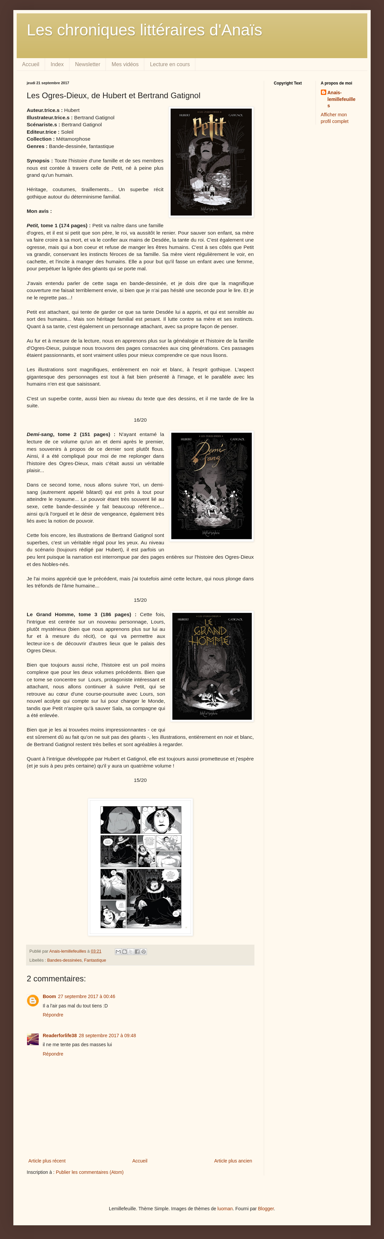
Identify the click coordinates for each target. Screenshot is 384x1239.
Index (57, 64)
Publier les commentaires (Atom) (90, 1172)
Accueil (30, 64)
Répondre (53, 1014)
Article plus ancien (233, 1160)
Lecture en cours (170, 64)
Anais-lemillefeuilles (342, 99)
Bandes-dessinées (64, 960)
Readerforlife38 (60, 1035)
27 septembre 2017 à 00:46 (86, 996)
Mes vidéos (125, 64)
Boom (49, 996)
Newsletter (88, 64)
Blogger (266, 1208)
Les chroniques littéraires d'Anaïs (144, 30)
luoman (225, 1208)
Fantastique (95, 960)
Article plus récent (46, 1160)
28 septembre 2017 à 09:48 (107, 1035)
